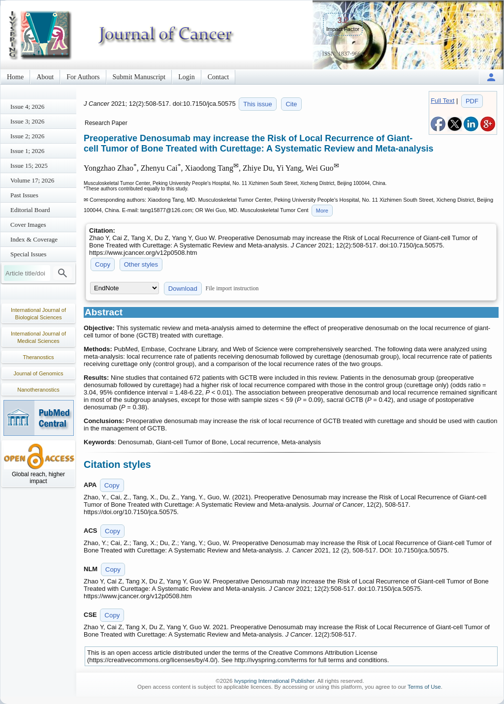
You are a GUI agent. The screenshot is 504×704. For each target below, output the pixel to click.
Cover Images (28, 224)
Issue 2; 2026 (27, 136)
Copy (102, 264)
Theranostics (38, 357)
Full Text (442, 100)
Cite (291, 104)
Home (15, 77)
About (45, 77)
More (322, 211)
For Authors (82, 77)
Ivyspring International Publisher (274, 681)
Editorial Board (30, 210)
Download (182, 288)
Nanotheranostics (38, 390)
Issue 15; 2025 (29, 165)
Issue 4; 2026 (27, 106)
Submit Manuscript (139, 77)
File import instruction (232, 288)
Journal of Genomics (38, 373)
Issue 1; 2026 (27, 150)
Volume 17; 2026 (32, 180)
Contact (218, 77)
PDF (472, 101)
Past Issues (24, 195)
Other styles (141, 264)
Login (186, 77)
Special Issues (28, 254)
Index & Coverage (34, 239)
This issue (257, 104)
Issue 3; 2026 (27, 121)
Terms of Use (424, 687)
